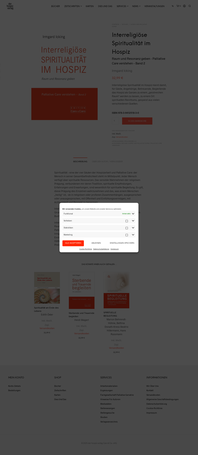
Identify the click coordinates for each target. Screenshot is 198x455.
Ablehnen (96, 243)
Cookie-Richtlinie (85, 249)
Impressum (115, 249)
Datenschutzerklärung (101, 249)
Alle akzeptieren (73, 243)
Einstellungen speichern (122, 243)
